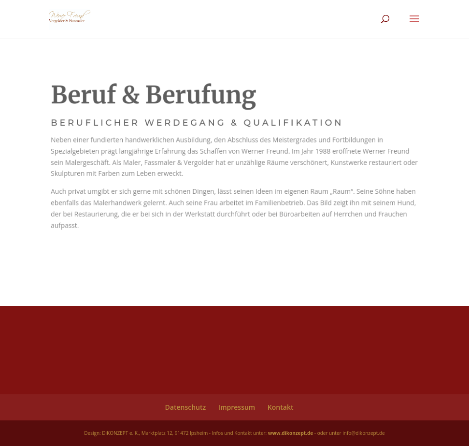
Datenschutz (185, 407)
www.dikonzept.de (290, 433)
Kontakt (281, 407)
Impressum (236, 407)
